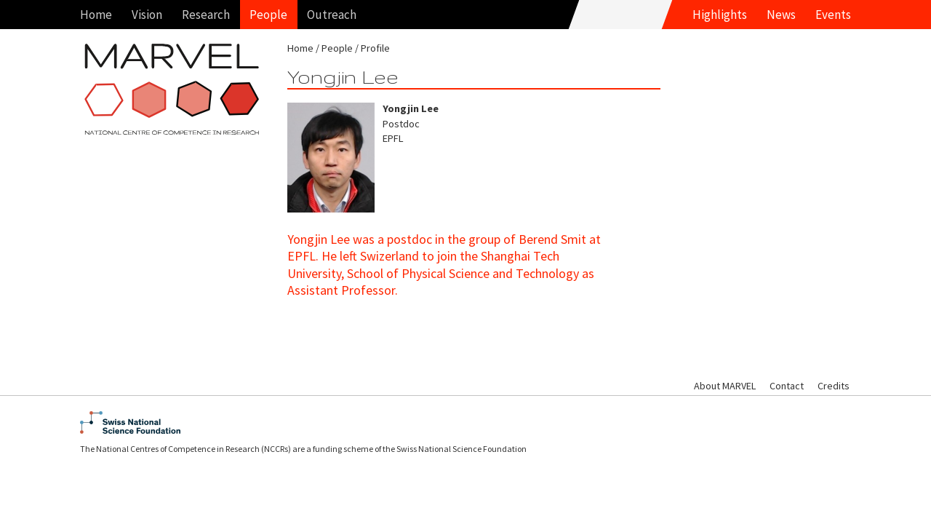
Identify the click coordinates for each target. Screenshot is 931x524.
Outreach (331, 15)
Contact (787, 385)
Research (206, 15)
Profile (375, 48)
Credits (834, 385)
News (781, 15)
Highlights (719, 15)
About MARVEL (725, 385)
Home (96, 15)
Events (833, 15)
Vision (147, 15)
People (268, 15)
